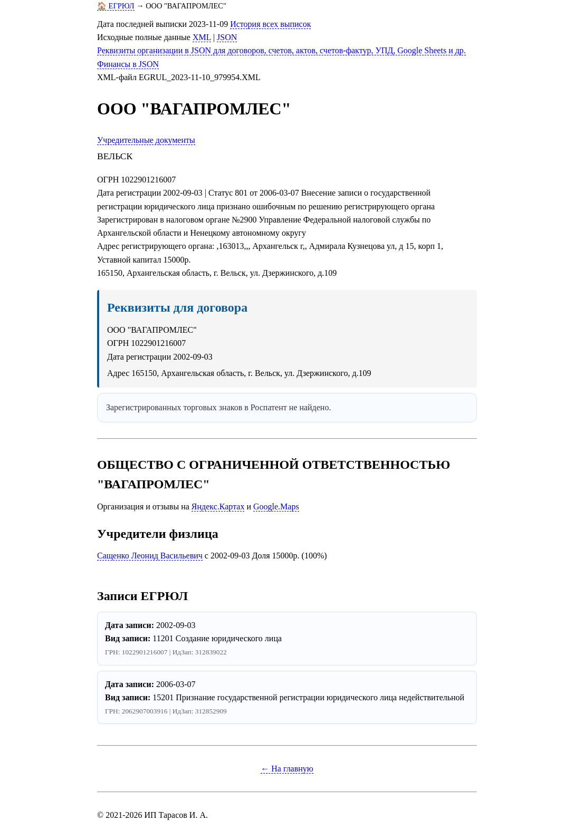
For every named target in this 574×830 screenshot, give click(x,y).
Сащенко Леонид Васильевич (150, 555)
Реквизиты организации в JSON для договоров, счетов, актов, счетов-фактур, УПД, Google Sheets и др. (281, 50)
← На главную (287, 768)
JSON (227, 37)
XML (202, 37)
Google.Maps (276, 506)
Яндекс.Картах (218, 506)
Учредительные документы (146, 140)
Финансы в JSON (128, 64)
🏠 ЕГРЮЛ (116, 6)
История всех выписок (270, 24)
